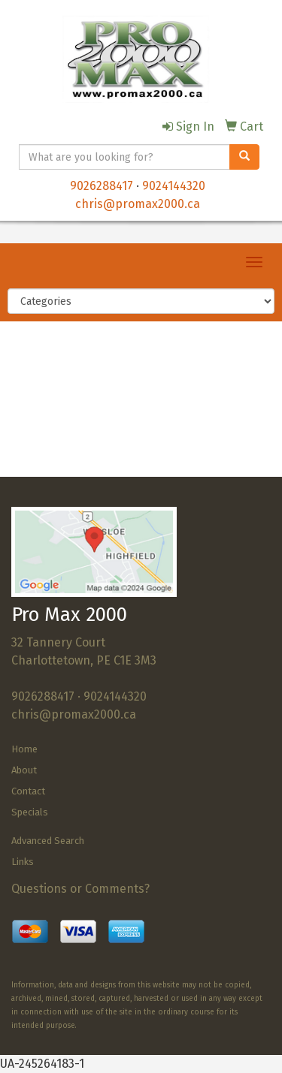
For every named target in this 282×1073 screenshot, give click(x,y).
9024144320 (173, 186)
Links (22, 861)
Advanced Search (47, 840)
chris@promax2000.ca (137, 204)
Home (24, 749)
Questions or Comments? (80, 889)
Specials (29, 812)
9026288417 (101, 186)
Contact (28, 791)
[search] (244, 157)
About (24, 770)
